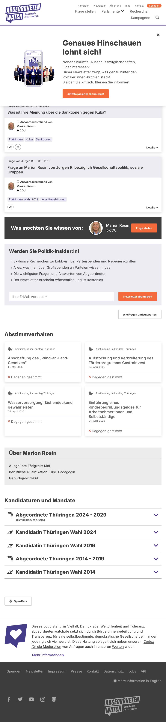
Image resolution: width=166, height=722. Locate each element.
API (143, 671)
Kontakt (139, 5)
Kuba (29, 139)
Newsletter (100, 5)
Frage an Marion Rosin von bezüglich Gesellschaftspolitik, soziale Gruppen (75, 170)
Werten (118, 647)
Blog (127, 5)
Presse (76, 671)
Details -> (152, 147)
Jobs (132, 671)
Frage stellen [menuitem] (85, 11)
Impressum (57, 671)
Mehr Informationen (48, 655)
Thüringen (16, 139)
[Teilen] (10, 147)
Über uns (115, 5)
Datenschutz (113, 671)
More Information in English (138, 680)
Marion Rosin (25, 126)
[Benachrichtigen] (18, 147)
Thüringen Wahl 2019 (23, 199)
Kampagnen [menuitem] (140, 18)
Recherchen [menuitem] (140, 11)
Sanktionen (43, 139)
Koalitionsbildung (53, 199)
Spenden (154, 5)
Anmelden (83, 5)
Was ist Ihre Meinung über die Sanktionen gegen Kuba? (56, 112)
